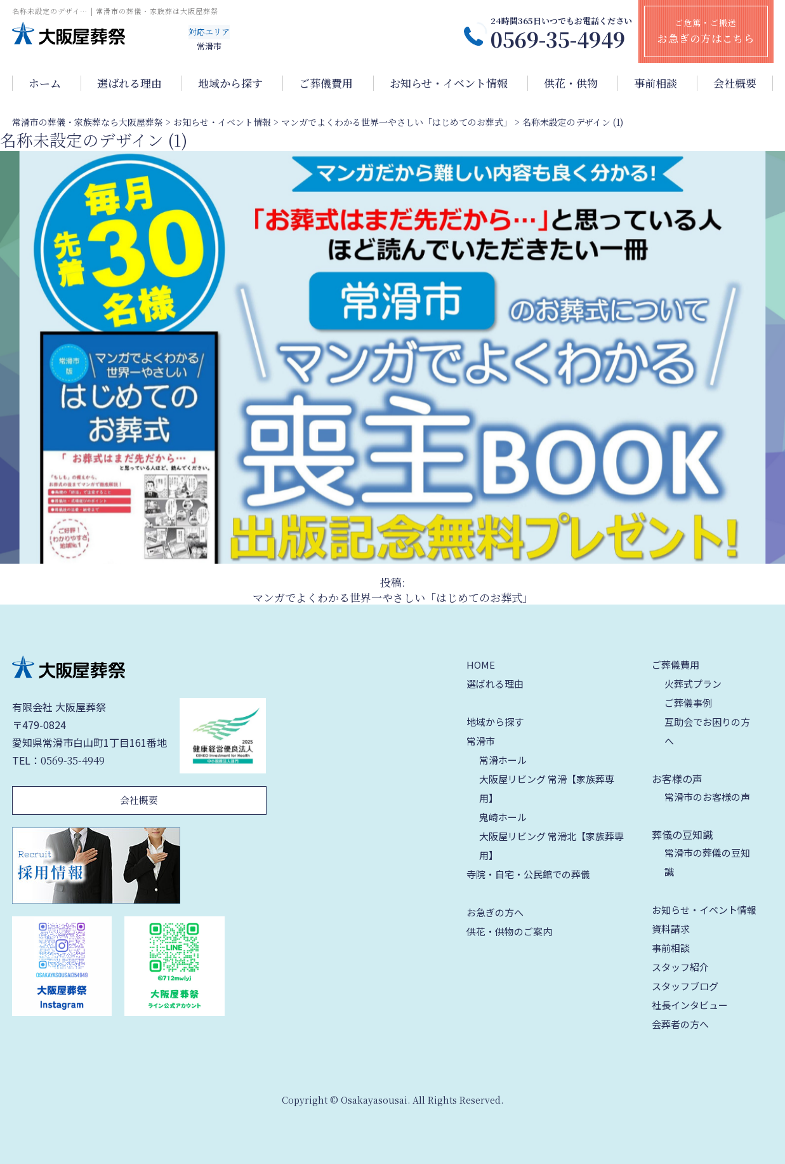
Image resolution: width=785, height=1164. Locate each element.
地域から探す (230, 83)
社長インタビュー (690, 1005)
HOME (480, 664)
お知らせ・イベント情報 (449, 83)
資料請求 (671, 928)
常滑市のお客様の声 (707, 796)
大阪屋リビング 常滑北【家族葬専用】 (551, 845)
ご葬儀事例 (688, 702)
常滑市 (480, 740)
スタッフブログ (685, 986)
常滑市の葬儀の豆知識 (707, 862)
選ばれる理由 (129, 83)
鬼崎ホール (503, 817)
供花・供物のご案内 (509, 931)
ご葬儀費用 (326, 83)
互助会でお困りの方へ (707, 731)
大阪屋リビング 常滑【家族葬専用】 (546, 788)
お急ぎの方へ (495, 912)
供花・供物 (571, 83)
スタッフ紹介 (680, 966)
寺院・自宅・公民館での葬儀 (528, 874)
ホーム (45, 83)
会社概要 (734, 83)
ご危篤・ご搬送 (706, 31)
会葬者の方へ (680, 1024)
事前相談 (655, 83)
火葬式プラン (693, 683)
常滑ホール (503, 759)
